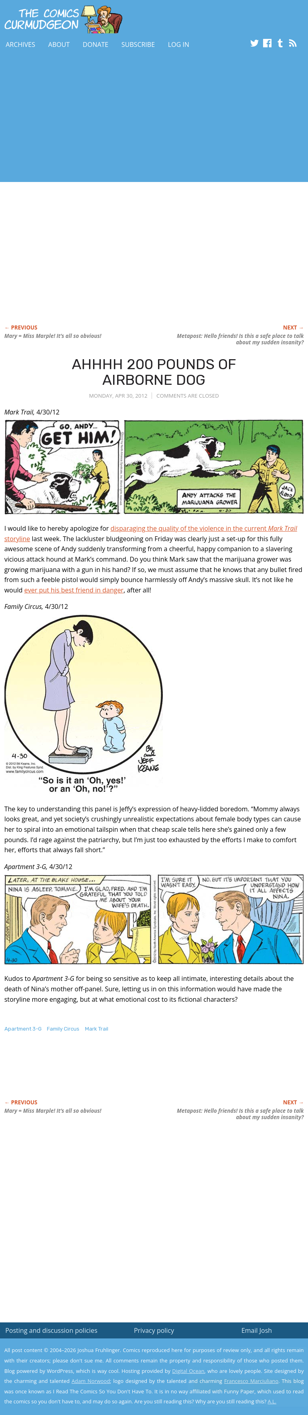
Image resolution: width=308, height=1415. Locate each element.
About (58, 44)
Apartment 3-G (23, 1029)
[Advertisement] (94, 117)
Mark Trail (96, 1029)
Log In (178, 44)
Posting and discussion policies (51, 1330)
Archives (20, 44)
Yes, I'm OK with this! (240, 1385)
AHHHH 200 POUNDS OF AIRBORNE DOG (154, 372)
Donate (95, 44)
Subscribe (138, 44)
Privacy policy (154, 1330)
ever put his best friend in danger (73, 590)
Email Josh (256, 1330)
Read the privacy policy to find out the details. (236, 1365)
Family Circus (63, 1029)
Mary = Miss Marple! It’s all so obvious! (52, 336)
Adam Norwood (91, 1381)
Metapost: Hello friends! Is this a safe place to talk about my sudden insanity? (240, 339)
